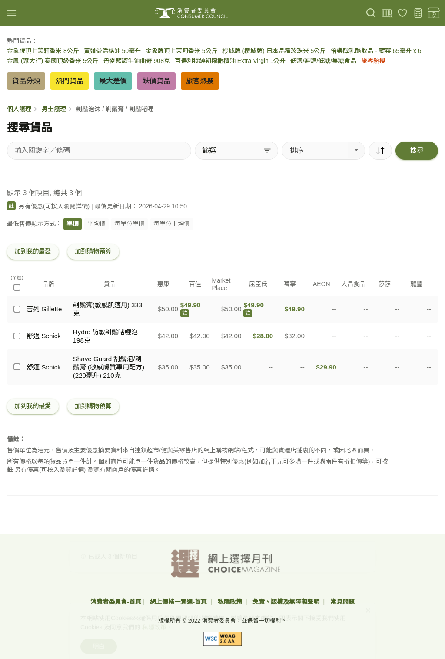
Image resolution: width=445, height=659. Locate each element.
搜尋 (417, 150)
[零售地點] (434, 13)
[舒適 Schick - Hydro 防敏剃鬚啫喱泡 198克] (16, 336)
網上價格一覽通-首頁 (179, 601)
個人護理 (19, 108)
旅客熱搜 (373, 60)
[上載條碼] (387, 13)
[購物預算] (418, 13)
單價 (72, 223)
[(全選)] (16, 287)
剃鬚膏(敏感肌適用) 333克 (108, 309)
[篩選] (236, 151)
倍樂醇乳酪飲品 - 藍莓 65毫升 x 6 (376, 50)
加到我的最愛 (32, 251)
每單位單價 (129, 223)
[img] (11, 13)
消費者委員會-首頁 (115, 601)
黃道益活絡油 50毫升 (112, 50)
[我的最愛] (402, 13)
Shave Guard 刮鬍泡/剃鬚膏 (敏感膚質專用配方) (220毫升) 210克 (108, 367)
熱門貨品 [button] (69, 81)
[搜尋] (371, 13)
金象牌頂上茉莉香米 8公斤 (43, 50)
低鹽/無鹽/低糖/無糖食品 (323, 60)
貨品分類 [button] (26, 81)
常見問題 (342, 601)
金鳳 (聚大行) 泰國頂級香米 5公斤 (53, 60)
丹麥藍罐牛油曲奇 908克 (136, 60)
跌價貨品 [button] (156, 81)
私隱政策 (231, 601)
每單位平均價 (171, 223)
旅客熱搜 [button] (200, 81)
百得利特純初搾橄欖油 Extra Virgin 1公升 (230, 60)
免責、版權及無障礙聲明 (286, 601)
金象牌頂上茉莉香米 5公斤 (182, 50)
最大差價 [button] (113, 81)
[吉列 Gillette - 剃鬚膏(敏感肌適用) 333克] (16, 309)
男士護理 (54, 108)
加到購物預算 (93, 251)
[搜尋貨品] (99, 151)
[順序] (380, 151)
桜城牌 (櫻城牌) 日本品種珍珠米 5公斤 (274, 50)
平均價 (96, 223)
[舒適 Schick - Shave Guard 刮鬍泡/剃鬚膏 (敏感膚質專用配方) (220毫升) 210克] (16, 366)
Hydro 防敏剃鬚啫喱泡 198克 (105, 336)
